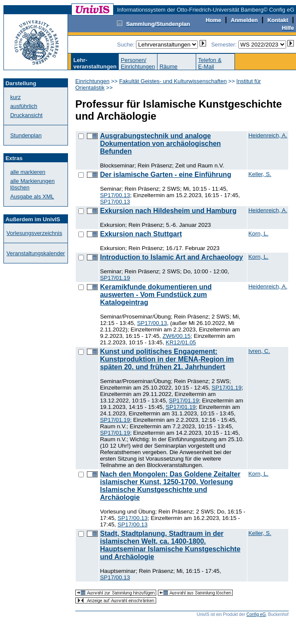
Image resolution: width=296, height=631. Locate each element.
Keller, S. (259, 174)
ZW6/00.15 (177, 336)
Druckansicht (26, 115)
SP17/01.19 (115, 278)
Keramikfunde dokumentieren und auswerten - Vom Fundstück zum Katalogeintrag (156, 294)
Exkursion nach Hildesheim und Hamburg (168, 210)
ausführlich (23, 106)
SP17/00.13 (115, 195)
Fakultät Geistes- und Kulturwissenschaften (173, 81)
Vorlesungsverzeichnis (34, 233)
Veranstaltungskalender (35, 253)
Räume (169, 66)
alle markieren (28, 172)
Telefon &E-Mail (210, 63)
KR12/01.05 (181, 342)
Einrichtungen (92, 81)
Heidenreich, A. (267, 135)
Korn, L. (258, 233)
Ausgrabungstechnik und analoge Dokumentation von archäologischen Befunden (160, 143)
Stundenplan (26, 135)
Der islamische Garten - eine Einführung (165, 174)
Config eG (256, 614)
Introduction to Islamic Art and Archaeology (171, 257)
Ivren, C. (259, 351)
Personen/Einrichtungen (138, 63)
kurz (15, 97)
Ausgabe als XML (32, 196)
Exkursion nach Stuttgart (141, 234)
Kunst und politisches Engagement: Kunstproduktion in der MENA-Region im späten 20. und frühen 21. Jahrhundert (167, 359)
